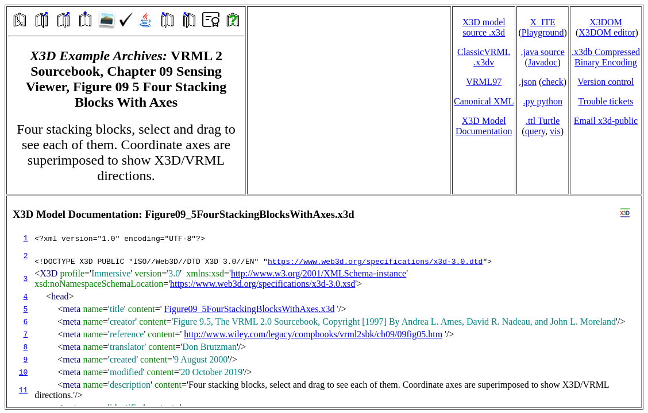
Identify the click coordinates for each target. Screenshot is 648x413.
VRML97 (484, 82)
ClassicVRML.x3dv (483, 57)
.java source (542, 52)
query (535, 131)
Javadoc (543, 62)
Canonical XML (484, 101)
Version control (605, 82)
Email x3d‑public (606, 121)
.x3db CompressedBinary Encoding (606, 57)
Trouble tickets (606, 101)
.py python (542, 101)
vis (555, 131)
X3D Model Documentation (484, 126)
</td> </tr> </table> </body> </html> (324, 301)
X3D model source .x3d (484, 27)
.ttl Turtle (543, 121)
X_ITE (542, 22)
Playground (543, 32)
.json (528, 82)
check (552, 82)
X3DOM (605, 22)
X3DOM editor (606, 32)
